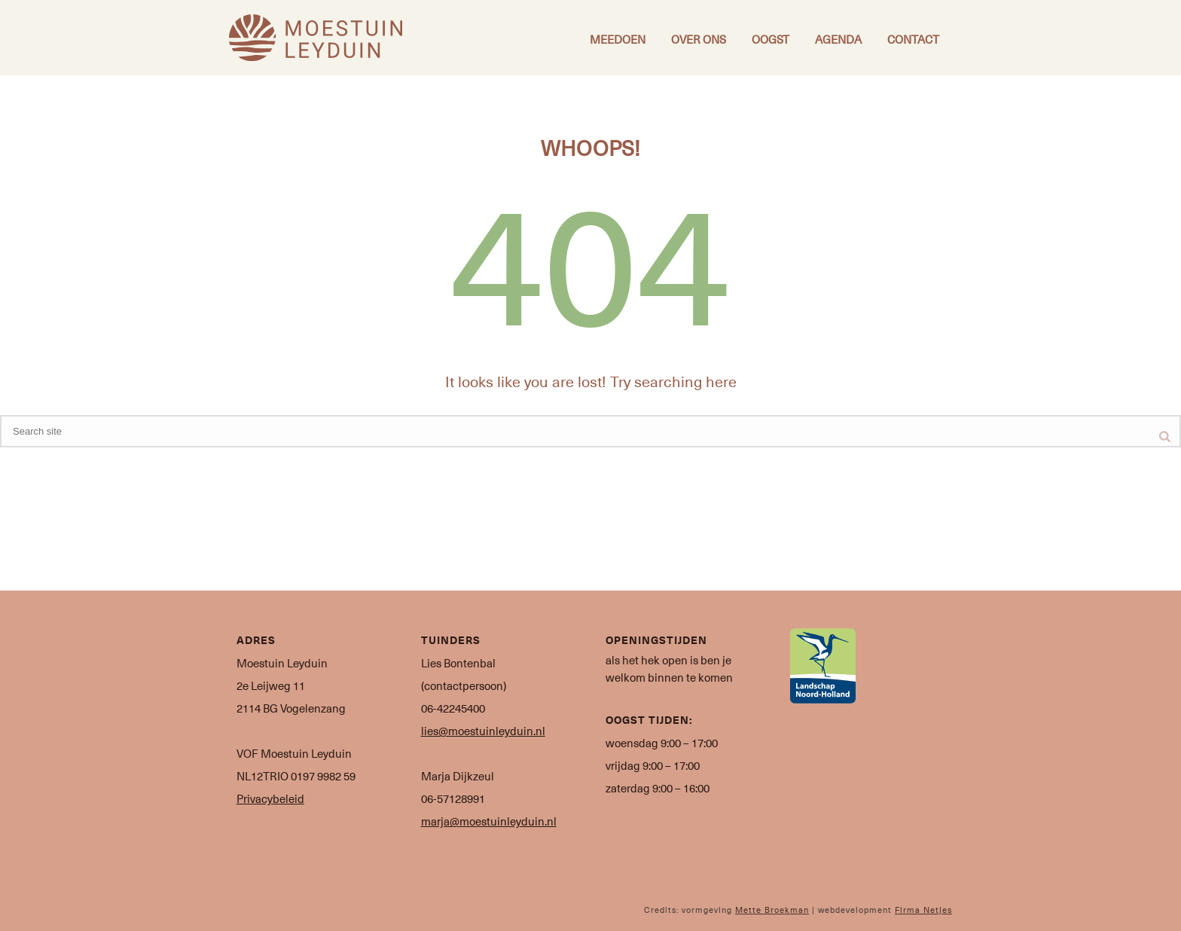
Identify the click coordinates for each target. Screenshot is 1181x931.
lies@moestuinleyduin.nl (483, 730)
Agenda (838, 39)
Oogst (770, 39)
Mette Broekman (772, 909)
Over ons (698, 39)
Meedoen (617, 39)
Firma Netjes (923, 909)
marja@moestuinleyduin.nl (489, 821)
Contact (913, 39)
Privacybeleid (270, 798)
